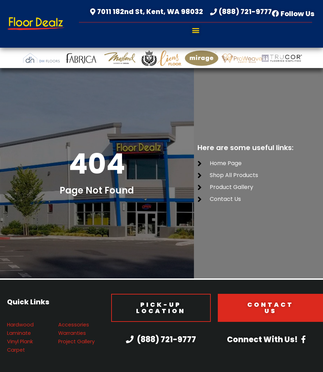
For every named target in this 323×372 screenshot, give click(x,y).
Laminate (19, 333)
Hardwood (20, 324)
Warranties (72, 333)
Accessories (73, 324)
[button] (195, 30)
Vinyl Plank (20, 341)
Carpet (16, 349)
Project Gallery (76, 341)
